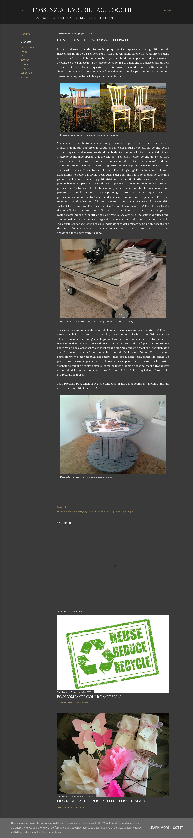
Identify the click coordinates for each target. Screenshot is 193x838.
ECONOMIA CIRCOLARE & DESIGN (89, 696)
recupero (26, 64)
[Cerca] (168, 10)
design (24, 51)
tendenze (26, 72)
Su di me (81, 17)
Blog (36, 17)
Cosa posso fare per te (57, 17)
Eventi (93, 17)
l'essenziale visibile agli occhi (82, 10)
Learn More (159, 828)
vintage (25, 77)
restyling (26, 68)
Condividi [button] (26, 33)
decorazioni (27, 47)
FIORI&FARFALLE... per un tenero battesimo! (101, 801)
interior (25, 59)
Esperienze (108, 17)
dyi (22, 55)
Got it (178, 828)
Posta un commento (78, 702)
